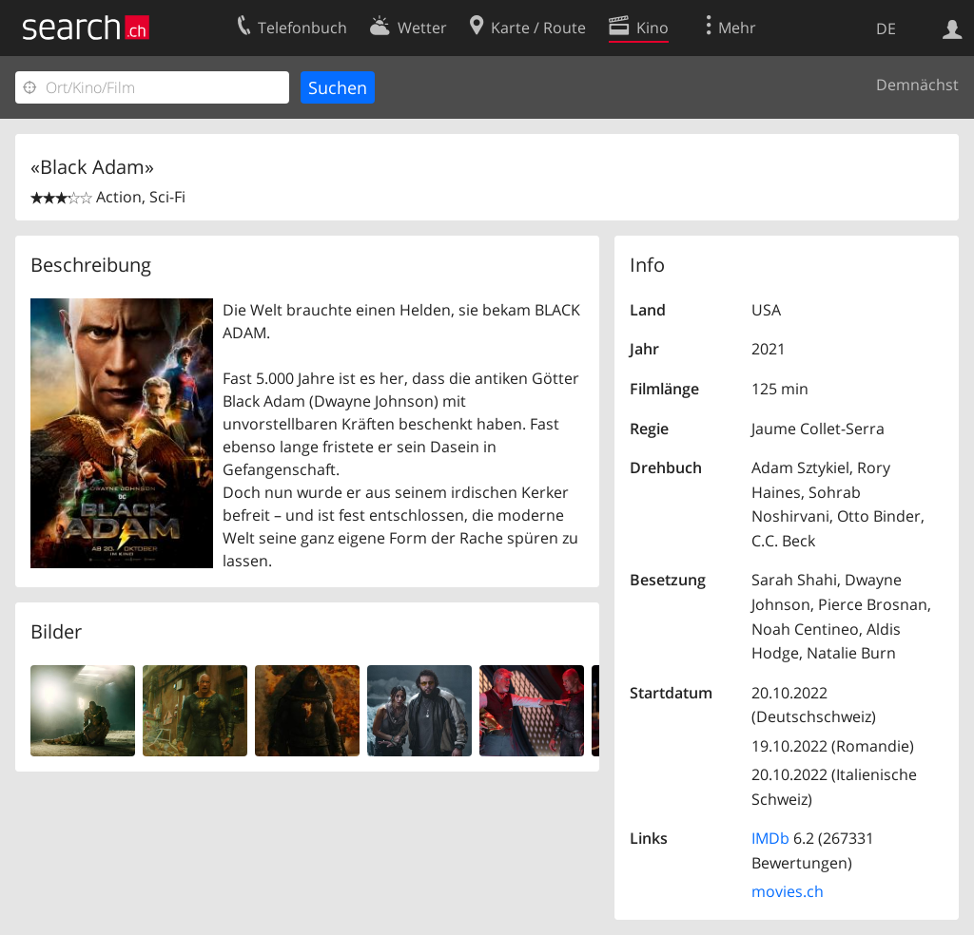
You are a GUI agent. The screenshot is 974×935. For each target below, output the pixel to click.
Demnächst (917, 84)
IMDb (770, 838)
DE (886, 28)
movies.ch (787, 891)
